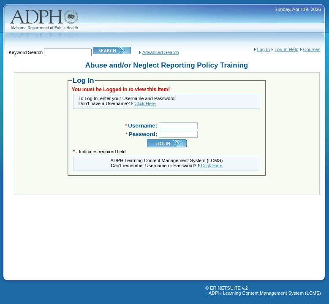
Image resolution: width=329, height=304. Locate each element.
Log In (263, 49)
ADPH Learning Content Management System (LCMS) (265, 293)
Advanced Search (160, 52)
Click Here (145, 103)
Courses (312, 49)
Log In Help (286, 49)
